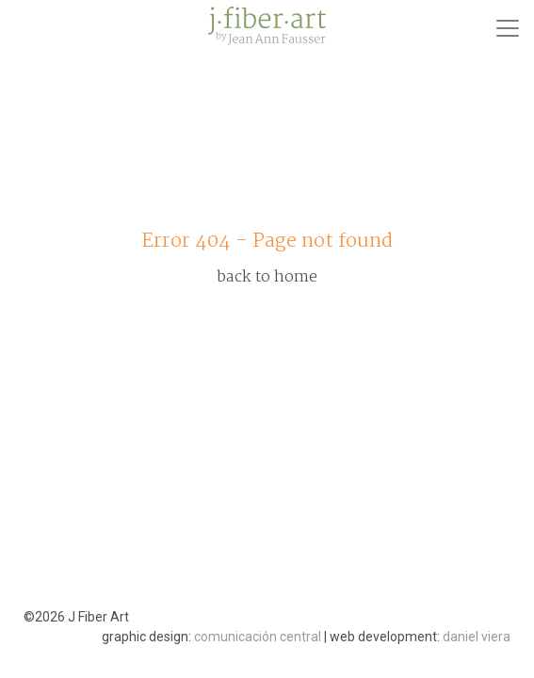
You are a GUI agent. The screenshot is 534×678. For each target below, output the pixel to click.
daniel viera (476, 636)
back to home (267, 277)
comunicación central (257, 636)
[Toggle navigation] (507, 28)
